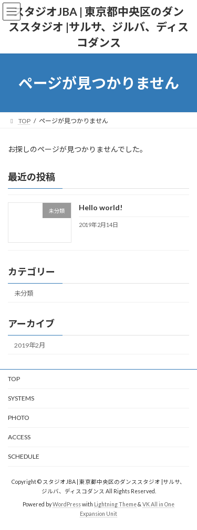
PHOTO (18, 417)
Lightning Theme (115, 504)
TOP (14, 379)
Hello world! (100, 207)
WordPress (67, 504)
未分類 (23, 293)
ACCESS (19, 437)
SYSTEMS (21, 398)
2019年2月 (29, 345)
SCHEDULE (23, 456)
